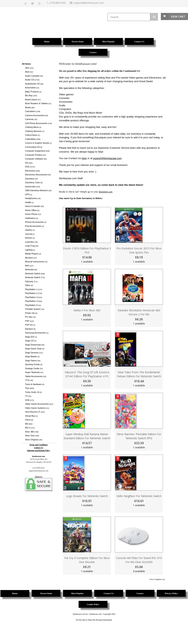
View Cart (178, 16)
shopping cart (105, 191)
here (84, 158)
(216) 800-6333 (58, 2)
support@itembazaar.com (107, 158)
